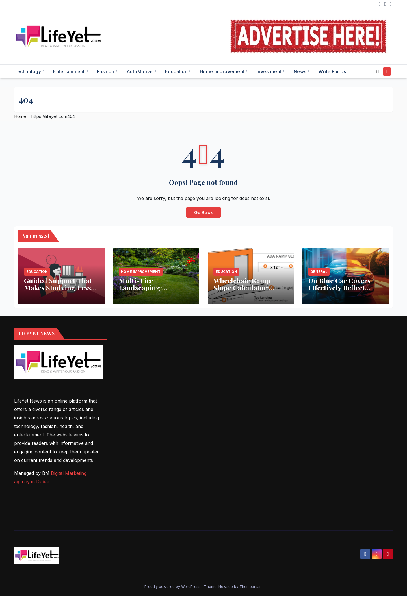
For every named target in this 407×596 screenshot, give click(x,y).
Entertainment (69, 71)
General (318, 271)
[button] (377, 71)
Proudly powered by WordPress (173, 586)
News (301, 71)
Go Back (203, 212)
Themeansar (250, 586)
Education (177, 71)
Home (20, 116)
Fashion (106, 71)
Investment (270, 71)
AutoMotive (140, 71)
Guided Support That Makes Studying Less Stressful (58, 287)
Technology (28, 71)
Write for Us (332, 71)
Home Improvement (223, 71)
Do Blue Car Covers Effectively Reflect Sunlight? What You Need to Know (339, 291)
